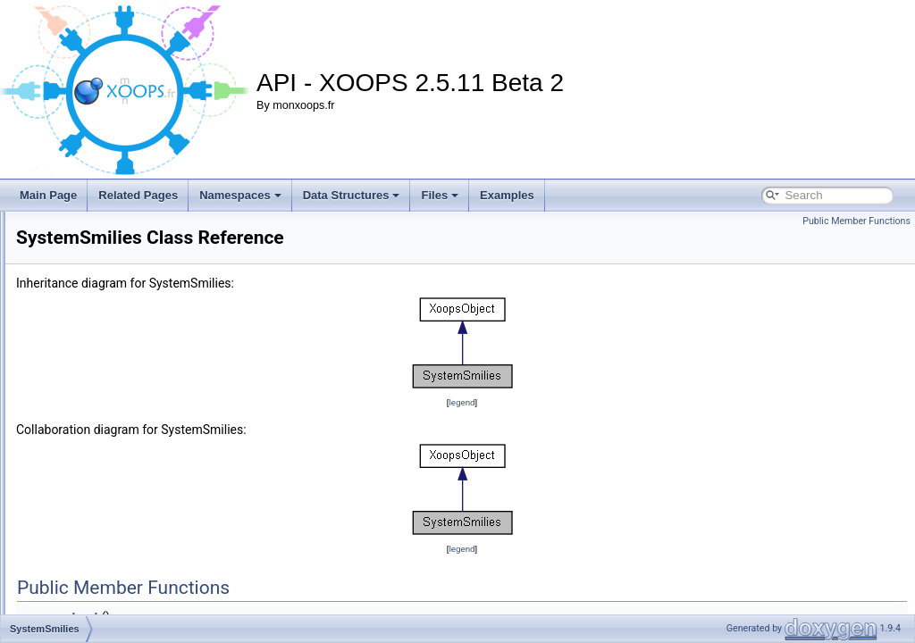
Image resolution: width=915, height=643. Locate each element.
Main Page (48, 195)
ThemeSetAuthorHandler (118, 559)
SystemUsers (90, 500)
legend (573, 402)
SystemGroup (91, 362)
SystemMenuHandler (109, 402)
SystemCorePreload (107, 284)
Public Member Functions (856, 221)
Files (439, 195)
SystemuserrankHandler (116, 480)
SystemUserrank (99, 461)
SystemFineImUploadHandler (129, 323)
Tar (66, 539)
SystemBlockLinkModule (117, 225)
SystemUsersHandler (109, 520)
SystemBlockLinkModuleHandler (136, 244)
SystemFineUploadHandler (123, 343)
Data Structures (351, 195)
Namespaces (240, 195)
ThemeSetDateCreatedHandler (132, 578)
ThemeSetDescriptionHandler (129, 598)
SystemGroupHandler (110, 382)
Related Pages (138, 195)
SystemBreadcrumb (106, 264)
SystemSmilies (94, 421)
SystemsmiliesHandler (112, 441)
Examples (507, 195)
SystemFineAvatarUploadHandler (138, 303)
